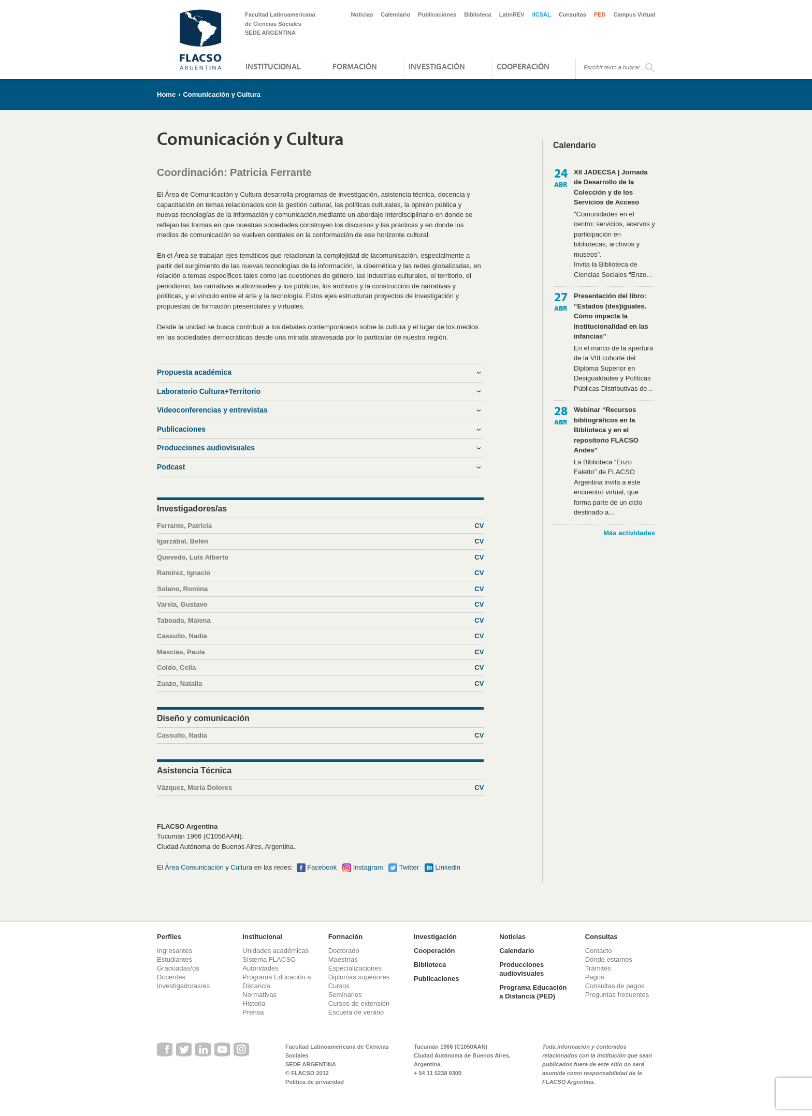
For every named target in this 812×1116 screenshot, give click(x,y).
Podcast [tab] (171, 467)
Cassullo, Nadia (320, 636)
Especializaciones (355, 968)
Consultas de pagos (615, 986)
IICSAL (541, 14)
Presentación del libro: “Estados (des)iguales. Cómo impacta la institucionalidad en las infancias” (611, 316)
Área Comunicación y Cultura (208, 867)
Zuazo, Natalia (320, 684)
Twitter (409, 867)
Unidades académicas (275, 951)
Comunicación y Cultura (221, 94)
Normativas (259, 994)
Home (166, 94)
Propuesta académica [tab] (194, 372)
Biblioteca (477, 14)
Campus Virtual (635, 14)
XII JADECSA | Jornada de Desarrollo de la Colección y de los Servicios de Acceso (611, 187)
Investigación (437, 66)
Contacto (598, 951)
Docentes (171, 977)
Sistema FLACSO (269, 959)
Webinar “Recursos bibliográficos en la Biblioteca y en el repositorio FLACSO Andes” (606, 430)
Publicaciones (437, 14)
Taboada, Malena (320, 620)
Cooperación (523, 66)
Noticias (362, 14)
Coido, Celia (320, 668)
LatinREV (512, 14)
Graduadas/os (178, 968)
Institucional (273, 66)
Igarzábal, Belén (320, 541)
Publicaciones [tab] (181, 429)
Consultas (572, 14)
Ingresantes (174, 951)
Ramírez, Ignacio (320, 573)
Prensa (253, 1012)
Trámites (598, 968)
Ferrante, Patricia (320, 526)
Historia (253, 1003)
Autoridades (260, 968)
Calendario (395, 14)
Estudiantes (174, 959)
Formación (354, 66)
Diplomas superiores (359, 977)
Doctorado (343, 951)
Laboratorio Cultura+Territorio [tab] (208, 391)
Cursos (339, 986)
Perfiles (169, 937)
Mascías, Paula (320, 652)
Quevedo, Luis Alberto (320, 557)
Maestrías (343, 959)
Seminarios (345, 994)
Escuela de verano (356, 1012)
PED (600, 14)
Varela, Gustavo (320, 604)
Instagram (368, 867)
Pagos (594, 977)
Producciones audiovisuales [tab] (206, 448)
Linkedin (448, 867)
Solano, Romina (320, 589)
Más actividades (629, 533)
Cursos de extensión (359, 1003)
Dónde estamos (608, 959)
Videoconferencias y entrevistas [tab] (212, 410)
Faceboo (320, 867)
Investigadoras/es (183, 986)
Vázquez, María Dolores (320, 788)
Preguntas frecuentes (617, 994)
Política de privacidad (314, 1082)
